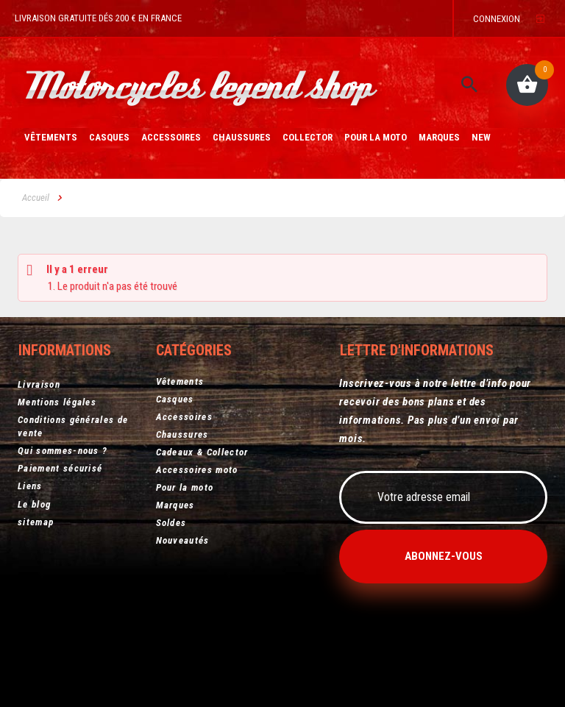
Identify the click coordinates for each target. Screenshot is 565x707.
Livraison (39, 380)
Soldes (171, 521)
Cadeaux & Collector (202, 450)
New (481, 138)
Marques (439, 138)
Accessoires (171, 138)
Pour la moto (375, 138)
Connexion (496, 18)
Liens (30, 481)
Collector (307, 138)
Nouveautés (183, 538)
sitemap (36, 516)
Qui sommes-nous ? (62, 446)
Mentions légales (57, 397)
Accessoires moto (197, 468)
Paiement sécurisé (60, 463)
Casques (109, 138)
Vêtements (50, 138)
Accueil (35, 198)
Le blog (34, 499)
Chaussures (242, 138)
